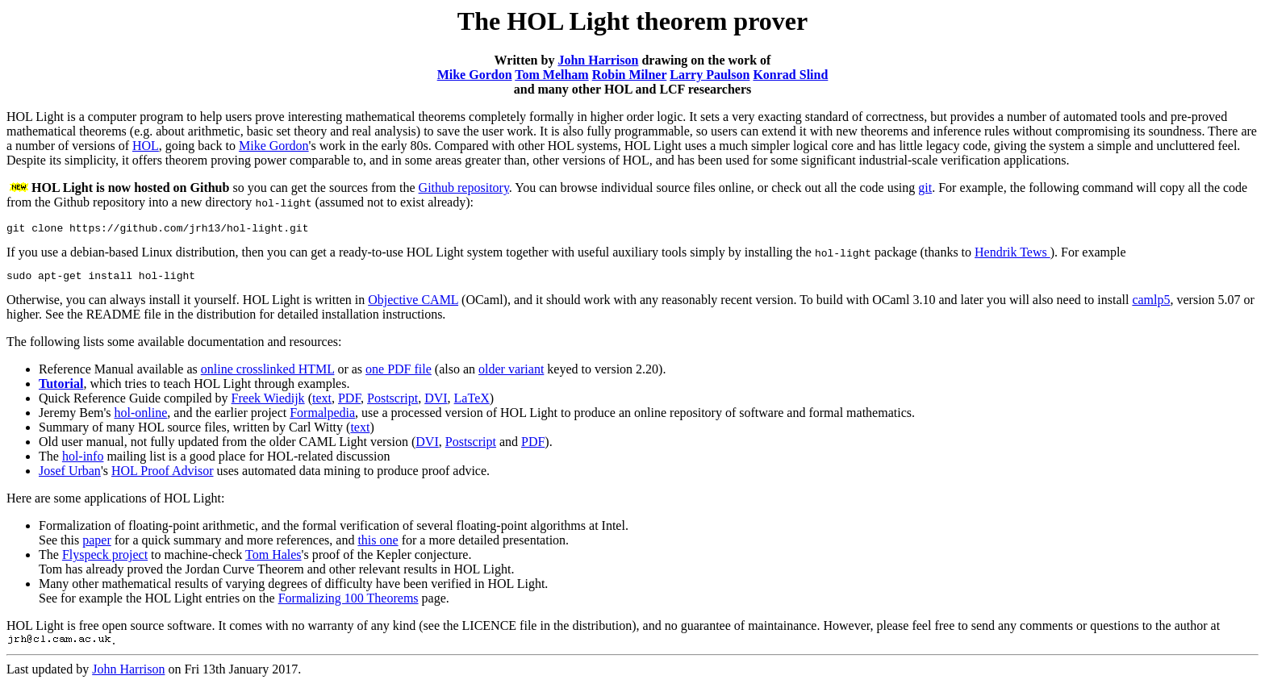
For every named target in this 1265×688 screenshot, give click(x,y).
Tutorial (61, 388)
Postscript (392, 403)
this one (377, 545)
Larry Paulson (709, 74)
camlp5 (1151, 304)
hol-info (83, 461)
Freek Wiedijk (268, 403)
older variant (511, 374)
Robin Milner (629, 74)
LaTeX (472, 403)
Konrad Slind (790, 74)
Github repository (464, 187)
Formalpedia (322, 417)
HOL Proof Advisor (162, 475)
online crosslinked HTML (268, 374)
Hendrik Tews (1012, 254)
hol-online (141, 417)
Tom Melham (551, 74)
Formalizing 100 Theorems (348, 603)
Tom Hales (273, 559)
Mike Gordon (474, 74)
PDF (349, 403)
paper (96, 545)
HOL (145, 145)
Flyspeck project (105, 559)
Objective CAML (413, 304)
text (322, 403)
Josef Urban (70, 475)
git (925, 187)
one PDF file (398, 374)
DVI (435, 403)
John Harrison (597, 60)
